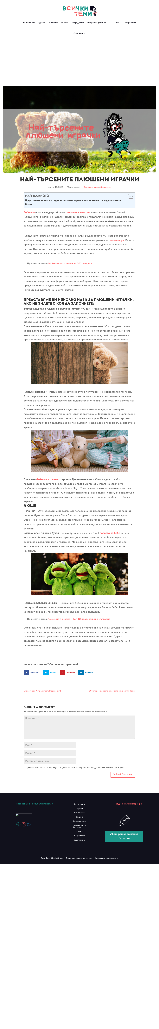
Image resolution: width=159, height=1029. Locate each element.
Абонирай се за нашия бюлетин (124, 836)
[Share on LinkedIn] (86, 672)
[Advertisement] (79, 60)
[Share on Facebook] (32, 672)
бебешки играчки (47, 479)
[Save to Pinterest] (68, 672)
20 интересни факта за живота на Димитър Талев (112, 691)
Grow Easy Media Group (52, 858)
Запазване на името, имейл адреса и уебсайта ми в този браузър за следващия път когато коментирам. (75, 768)
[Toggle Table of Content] (129, 196)
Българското (29, 23)
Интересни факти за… (97, 23)
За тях (116, 23)
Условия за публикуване (106, 858)
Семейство (53, 23)
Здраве (41, 23)
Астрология (130, 23)
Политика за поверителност (79, 858)
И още (28, 204)
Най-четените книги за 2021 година (70, 263)
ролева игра (116, 240)
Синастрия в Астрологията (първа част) (42, 691)
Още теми (78, 33)
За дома (64, 23)
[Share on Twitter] (50, 672)
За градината (78, 23)
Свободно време (91, 187)
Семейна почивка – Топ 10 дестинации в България (79, 619)
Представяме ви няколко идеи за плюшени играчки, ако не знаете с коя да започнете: (73, 200)
